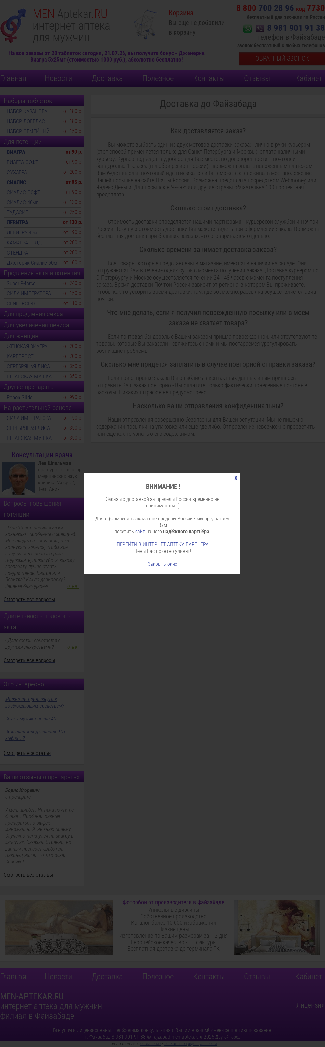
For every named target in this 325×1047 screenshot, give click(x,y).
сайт (140, 532)
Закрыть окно (162, 564)
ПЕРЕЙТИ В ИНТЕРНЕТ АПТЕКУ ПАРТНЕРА (163, 544)
